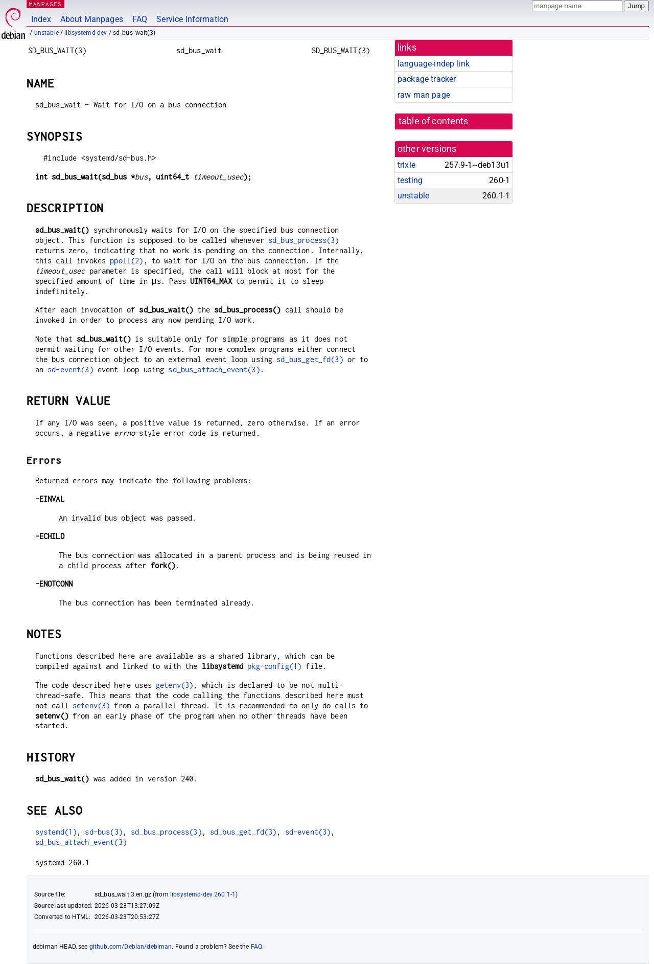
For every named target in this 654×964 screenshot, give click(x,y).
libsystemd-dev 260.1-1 (203, 894)
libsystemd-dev (85, 32)
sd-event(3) (71, 369)
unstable (46, 32)
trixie (406, 165)
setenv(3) (91, 705)
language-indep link (434, 64)
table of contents (434, 121)
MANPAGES (45, 4)
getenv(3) (174, 685)
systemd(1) (56, 831)
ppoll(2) (126, 260)
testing (410, 180)
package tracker (427, 79)
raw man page (424, 95)
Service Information (192, 19)
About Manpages (91, 19)
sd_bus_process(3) (303, 240)
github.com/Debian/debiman (130, 946)
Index (41, 19)
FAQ (139, 19)
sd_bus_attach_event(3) (214, 369)
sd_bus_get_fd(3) (309, 359)
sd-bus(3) (103, 831)
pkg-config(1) (274, 666)
